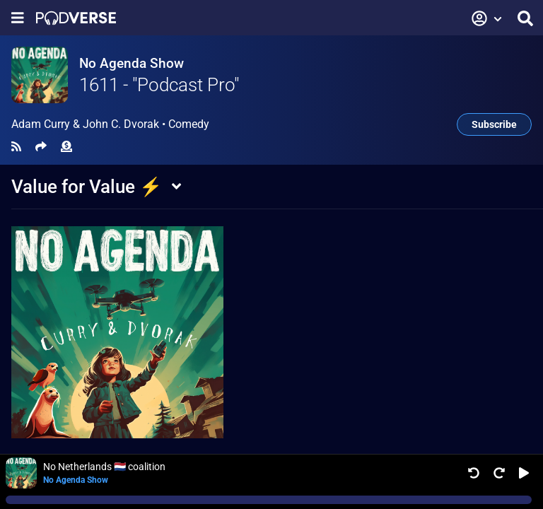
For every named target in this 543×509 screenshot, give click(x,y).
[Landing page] (76, 18)
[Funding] (66, 146)
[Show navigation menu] (17, 18)
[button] (487, 18)
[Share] (41, 146)
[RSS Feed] (16, 146)
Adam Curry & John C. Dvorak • (110, 124)
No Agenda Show (131, 63)
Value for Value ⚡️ (86, 186)
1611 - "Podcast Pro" (159, 84)
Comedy (188, 124)
